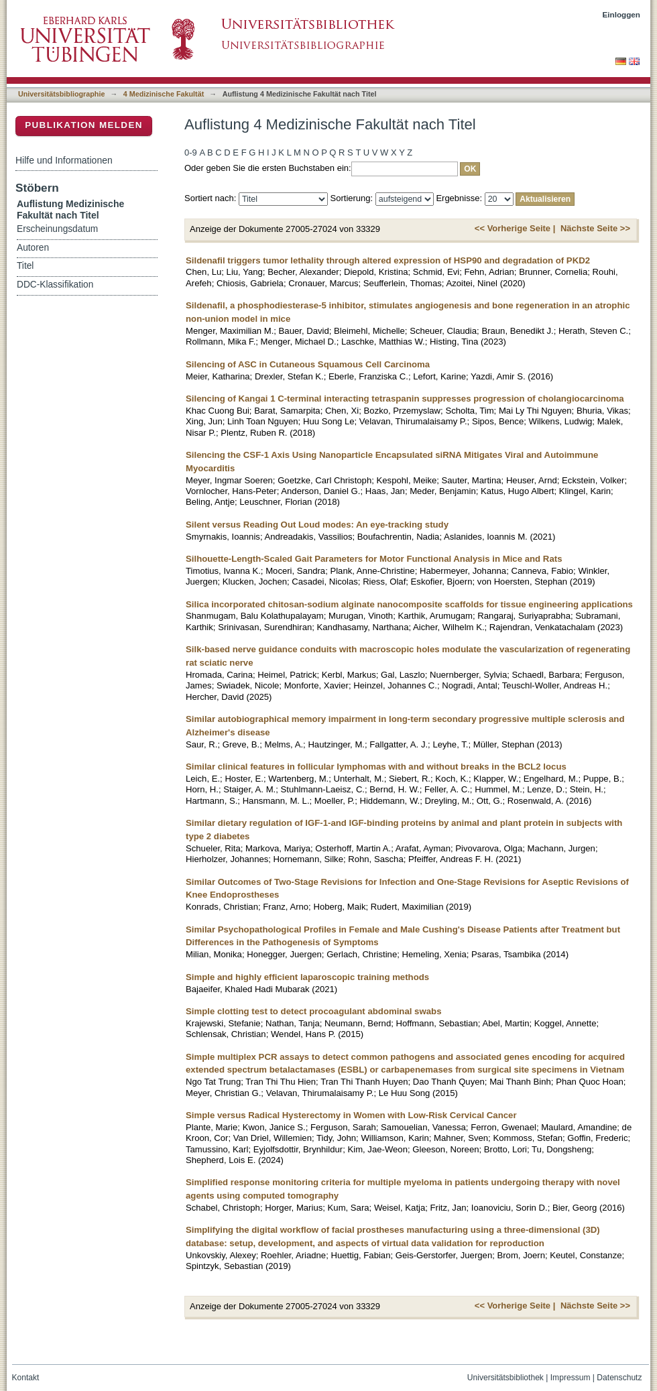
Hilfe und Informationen (64, 160)
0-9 (190, 152)
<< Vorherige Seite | (515, 228)
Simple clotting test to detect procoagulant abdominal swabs (313, 1011)
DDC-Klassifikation (55, 285)
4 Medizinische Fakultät (163, 94)
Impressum (570, 1377)
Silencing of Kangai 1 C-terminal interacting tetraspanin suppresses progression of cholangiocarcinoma (405, 399)
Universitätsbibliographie (61, 94)
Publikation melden (84, 125)
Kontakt (26, 1377)
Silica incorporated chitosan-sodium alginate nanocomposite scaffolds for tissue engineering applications (409, 604)
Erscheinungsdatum (57, 229)
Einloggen (622, 14)
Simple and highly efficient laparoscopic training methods (307, 977)
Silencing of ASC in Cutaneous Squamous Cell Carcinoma (308, 364)
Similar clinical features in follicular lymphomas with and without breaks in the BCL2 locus (376, 767)
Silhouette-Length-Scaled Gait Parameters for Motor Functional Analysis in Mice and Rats (374, 559)
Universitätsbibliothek (505, 1377)
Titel (25, 266)
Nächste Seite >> (595, 228)
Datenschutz (619, 1377)
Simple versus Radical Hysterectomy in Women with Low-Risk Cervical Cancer (351, 1115)
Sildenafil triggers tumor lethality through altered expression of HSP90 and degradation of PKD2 (388, 260)
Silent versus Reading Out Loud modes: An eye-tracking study (317, 525)
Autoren (33, 248)
